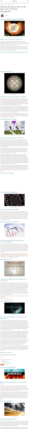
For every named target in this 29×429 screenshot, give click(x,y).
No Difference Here (4, 361)
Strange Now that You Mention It (6, 359)
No (1, 358)
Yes (2, 356)
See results (6, 364)
